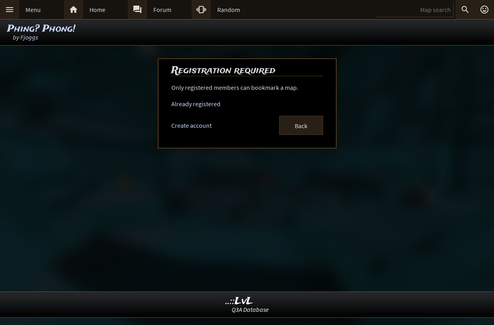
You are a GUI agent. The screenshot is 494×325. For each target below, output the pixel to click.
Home (97, 10)
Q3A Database (250, 309)
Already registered (195, 104)
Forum (162, 10)
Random (228, 10)
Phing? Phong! (41, 29)
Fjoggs (29, 37)
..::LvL (239, 301)
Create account (191, 125)
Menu (33, 10)
